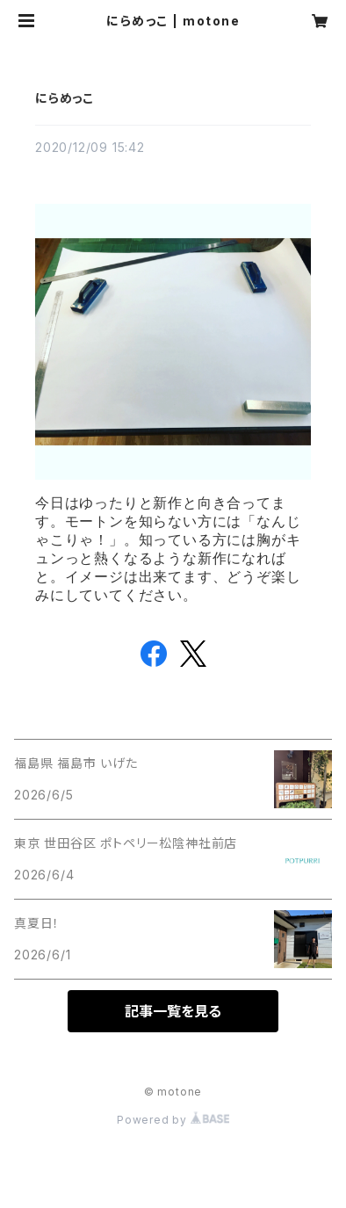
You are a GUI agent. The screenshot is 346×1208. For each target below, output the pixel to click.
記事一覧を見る (173, 1011)
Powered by (173, 1119)
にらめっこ (64, 97)
